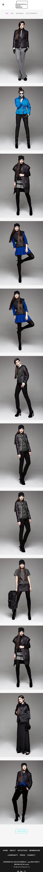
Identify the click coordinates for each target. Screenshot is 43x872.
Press (22, 855)
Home (5, 850)
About (13, 850)
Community (13, 855)
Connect (31, 855)
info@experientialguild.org (21, 867)
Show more (21, 831)
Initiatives (22, 850)
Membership (34, 850)
